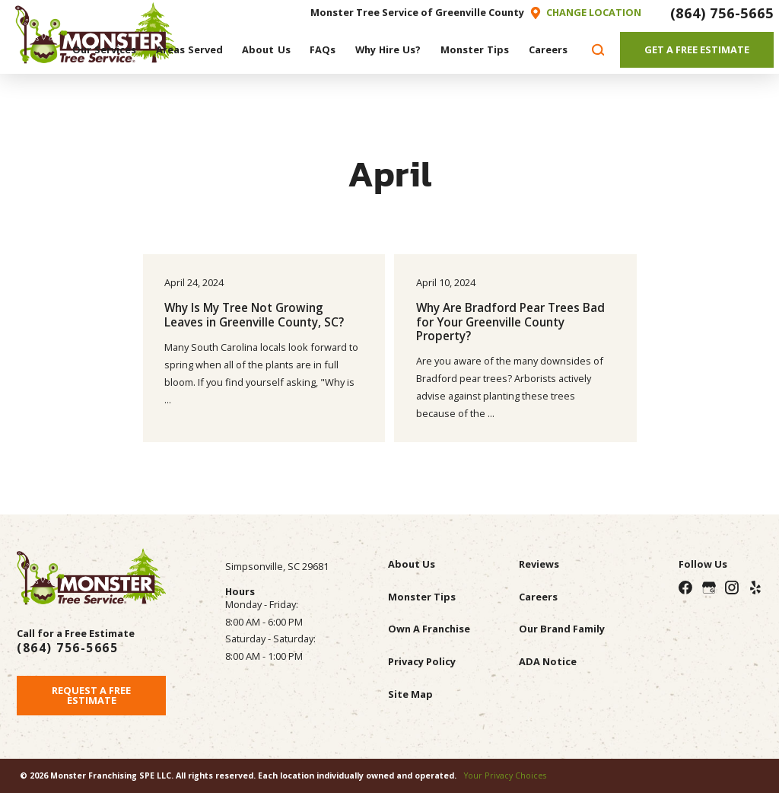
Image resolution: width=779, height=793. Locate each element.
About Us (411, 564)
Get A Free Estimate (696, 49)
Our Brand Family (562, 628)
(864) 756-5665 (722, 12)
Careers (538, 597)
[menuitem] (104, 49)
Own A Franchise (429, 628)
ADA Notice (548, 661)
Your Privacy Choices (505, 775)
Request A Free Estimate (91, 695)
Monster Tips (422, 597)
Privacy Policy (422, 661)
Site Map (410, 694)
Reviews (539, 564)
